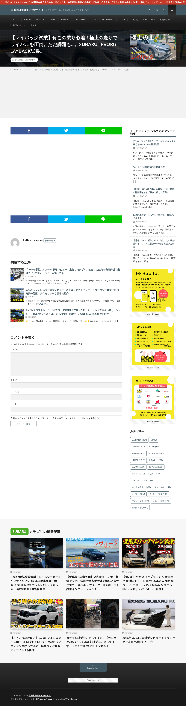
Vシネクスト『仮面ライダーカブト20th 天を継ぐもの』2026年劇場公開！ (154, 143)
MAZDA (52, 19)
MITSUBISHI (108, 19)
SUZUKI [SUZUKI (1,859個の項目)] (138, 467)
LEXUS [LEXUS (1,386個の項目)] (155, 446)
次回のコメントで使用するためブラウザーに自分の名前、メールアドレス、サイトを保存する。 (56, 418)
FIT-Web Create (44, 699)
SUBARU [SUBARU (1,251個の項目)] (156, 460)
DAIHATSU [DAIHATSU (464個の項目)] (139, 440)
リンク (33, 25)
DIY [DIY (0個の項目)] (154, 440)
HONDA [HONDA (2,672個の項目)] (138, 446)
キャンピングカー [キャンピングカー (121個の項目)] (142, 480)
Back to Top (93, 668)
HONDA (40, 19)
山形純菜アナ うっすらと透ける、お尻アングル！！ (154, 216)
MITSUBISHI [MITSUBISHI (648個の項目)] (156, 453)
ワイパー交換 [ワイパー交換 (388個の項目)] (161, 501)
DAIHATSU (79, 19)
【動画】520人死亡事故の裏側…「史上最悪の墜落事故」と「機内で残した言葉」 (153, 191)
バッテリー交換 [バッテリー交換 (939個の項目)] (158, 494)
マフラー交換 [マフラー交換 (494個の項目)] (140, 501)
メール (15, 392)
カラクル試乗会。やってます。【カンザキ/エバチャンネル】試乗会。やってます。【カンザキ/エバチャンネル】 (91, 642)
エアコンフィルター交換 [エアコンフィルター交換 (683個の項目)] (146, 473)
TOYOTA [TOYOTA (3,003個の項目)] (156, 467)
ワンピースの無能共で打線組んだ (149, 166)
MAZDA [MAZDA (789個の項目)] (138, 453)
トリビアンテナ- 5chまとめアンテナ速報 (152, 132)
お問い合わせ (19, 25)
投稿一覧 (49, 240)
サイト (14, 404)
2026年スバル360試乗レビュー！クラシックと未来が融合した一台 (148, 640)
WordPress (71, 699)
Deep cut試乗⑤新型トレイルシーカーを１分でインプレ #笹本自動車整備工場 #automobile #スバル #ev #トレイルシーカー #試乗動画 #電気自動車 (36, 583)
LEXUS (122, 19)
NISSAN (28, 19)
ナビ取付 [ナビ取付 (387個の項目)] (138, 494)
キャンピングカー (138, 19)
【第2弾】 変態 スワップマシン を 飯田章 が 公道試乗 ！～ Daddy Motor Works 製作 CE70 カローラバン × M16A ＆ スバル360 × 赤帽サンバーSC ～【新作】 (148, 583)
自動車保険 (165, 19)
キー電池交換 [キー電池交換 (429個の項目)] (141, 487)
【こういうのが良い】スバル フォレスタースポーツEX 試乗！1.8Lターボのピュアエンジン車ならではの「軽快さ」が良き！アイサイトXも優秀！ (37, 644)
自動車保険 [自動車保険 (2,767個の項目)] (140, 507)
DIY (153, 19)
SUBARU (65, 19)
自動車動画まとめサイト (40, 695)
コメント (15, 350)
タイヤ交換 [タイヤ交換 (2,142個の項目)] (162, 487)
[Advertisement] (93, 94)
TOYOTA (15, 19)
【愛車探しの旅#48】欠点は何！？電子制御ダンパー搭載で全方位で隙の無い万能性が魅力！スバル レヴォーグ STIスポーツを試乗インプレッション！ (92, 583)
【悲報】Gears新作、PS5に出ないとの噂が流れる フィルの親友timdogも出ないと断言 (153, 243)
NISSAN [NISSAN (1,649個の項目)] (138, 460)
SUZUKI (93, 19)
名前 (14, 380)
